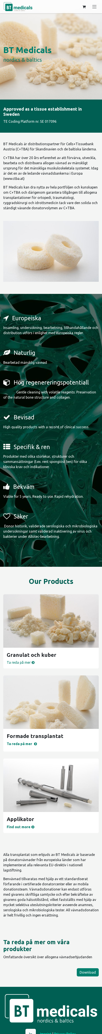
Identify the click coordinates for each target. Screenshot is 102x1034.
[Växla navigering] (94, 6)
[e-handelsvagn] (84, 6)
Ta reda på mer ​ (21, 662)
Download (88, 972)
